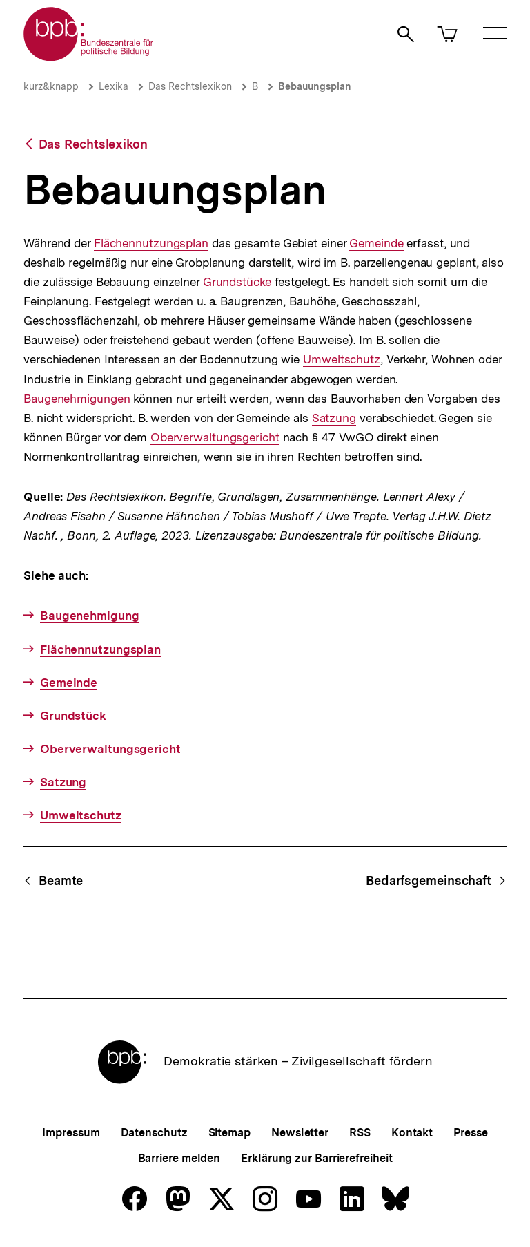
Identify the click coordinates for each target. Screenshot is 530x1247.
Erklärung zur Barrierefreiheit (316, 1158)
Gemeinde (376, 243)
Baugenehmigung (89, 615)
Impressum (70, 1132)
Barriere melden (179, 1158)
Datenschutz (154, 1132)
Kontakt (412, 1132)
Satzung (334, 418)
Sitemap (229, 1132)
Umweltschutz (341, 359)
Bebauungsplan (314, 86)
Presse (470, 1132)
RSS (360, 1132)
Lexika (113, 86)
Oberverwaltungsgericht (214, 437)
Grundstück (73, 716)
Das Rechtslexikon (190, 86)
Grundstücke (237, 282)
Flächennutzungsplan (151, 243)
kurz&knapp (51, 86)
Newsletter (299, 1132)
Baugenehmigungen (76, 399)
